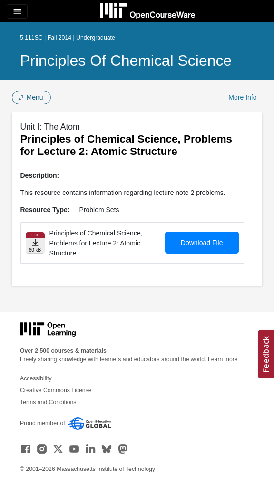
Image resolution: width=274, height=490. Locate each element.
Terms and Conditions (48, 402)
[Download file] (35, 243)
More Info (242, 97)
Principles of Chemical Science (126, 60)
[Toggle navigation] (17, 11)
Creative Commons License (55, 390)
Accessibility (36, 378)
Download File (202, 242)
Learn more (223, 359)
